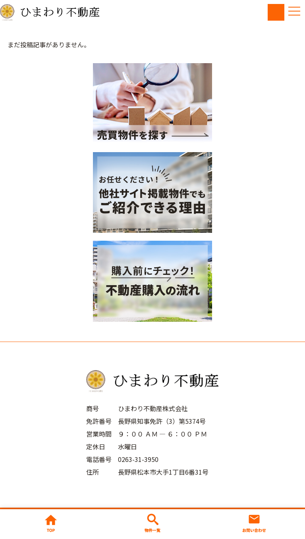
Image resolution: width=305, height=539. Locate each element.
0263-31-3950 (138, 459)
